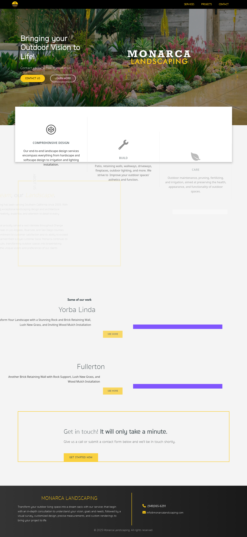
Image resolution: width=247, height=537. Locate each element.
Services (189, 4)
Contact (224, 4)
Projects (206, 4)
